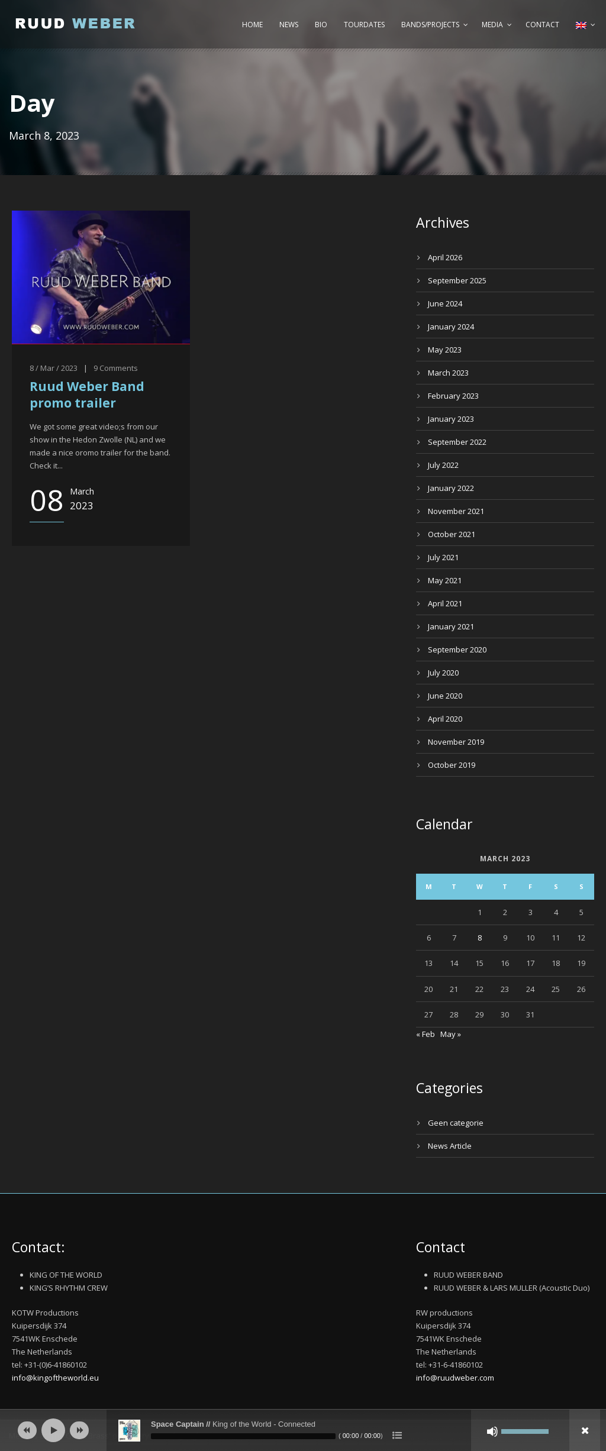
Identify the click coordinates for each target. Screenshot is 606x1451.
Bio (321, 25)
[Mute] (492, 1431)
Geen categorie (455, 1122)
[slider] (243, 1436)
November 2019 (456, 741)
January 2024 (451, 326)
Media (492, 25)
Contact (542, 25)
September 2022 (457, 442)
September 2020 (457, 649)
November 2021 (456, 511)
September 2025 (457, 280)
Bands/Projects (430, 25)
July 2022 (443, 465)
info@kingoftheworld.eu (55, 1377)
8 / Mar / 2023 (54, 368)
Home (252, 25)
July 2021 (443, 557)
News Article (450, 1145)
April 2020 (445, 718)
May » (450, 1034)
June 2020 (445, 695)
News (288, 25)
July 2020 (443, 672)
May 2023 (445, 349)
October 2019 (451, 765)
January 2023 (451, 418)
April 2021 (445, 603)
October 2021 (451, 534)
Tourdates (364, 25)
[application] (303, 1430)
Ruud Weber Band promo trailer (87, 394)
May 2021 (445, 580)
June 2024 (445, 303)
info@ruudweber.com (455, 1377)
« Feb (425, 1034)
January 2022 (451, 488)
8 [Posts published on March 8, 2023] (480, 937)
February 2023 (453, 395)
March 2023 (448, 372)
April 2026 (445, 257)
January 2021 (451, 626)
